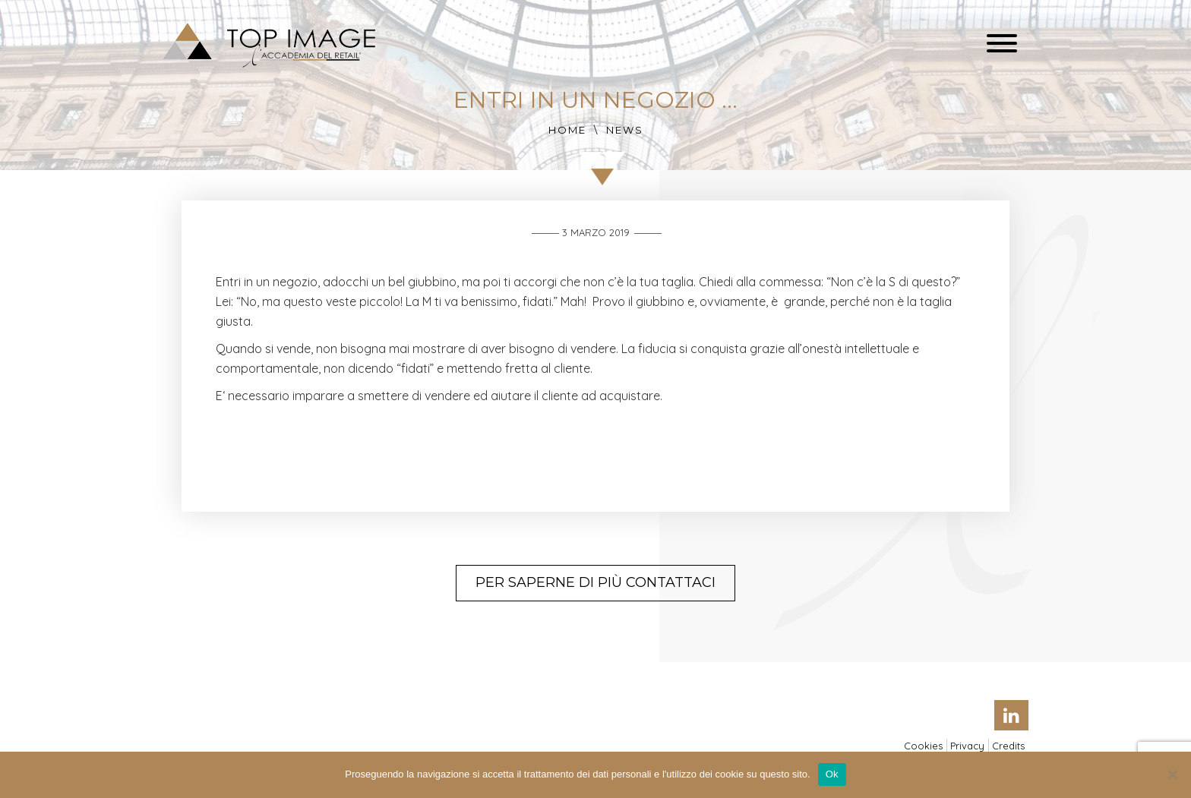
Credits (1008, 746)
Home (567, 130)
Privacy (967, 746)
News (624, 130)
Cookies (923, 746)
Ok (832, 774)
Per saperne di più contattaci (595, 582)
